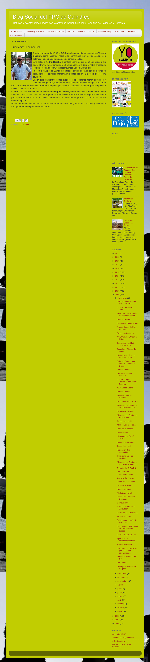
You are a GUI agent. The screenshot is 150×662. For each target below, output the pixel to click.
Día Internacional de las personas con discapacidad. (127, 550)
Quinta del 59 (122, 503)
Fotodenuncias (16, 35)
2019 (117, 257)
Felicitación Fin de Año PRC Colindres (126, 302)
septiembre (123, 581)
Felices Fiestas (123, 370)
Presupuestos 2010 (125, 333)
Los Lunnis (121, 563)
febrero (121, 607)
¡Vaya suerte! (122, 432)
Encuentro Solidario (125, 442)
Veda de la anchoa (125, 429)
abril (120, 600)
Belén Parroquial (124, 489)
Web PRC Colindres (86, 31)
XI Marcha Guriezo (128, 200)
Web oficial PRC (119, 634)
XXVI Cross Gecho (125, 388)
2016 (117, 268)
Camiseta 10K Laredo (126, 535)
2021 (117, 253)
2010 (117, 291)
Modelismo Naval (124, 493)
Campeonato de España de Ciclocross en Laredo (127, 528)
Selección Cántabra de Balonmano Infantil (127, 314)
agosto (121, 585)
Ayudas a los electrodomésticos (126, 539)
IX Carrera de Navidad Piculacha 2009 (126, 356)
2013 (117, 280)
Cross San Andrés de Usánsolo (126, 498)
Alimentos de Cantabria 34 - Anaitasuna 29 (127, 406)
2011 (117, 287)
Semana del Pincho (125, 478)
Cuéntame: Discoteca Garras (128, 222)
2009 (117, 295)
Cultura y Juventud (55, 31)
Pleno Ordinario (123, 319)
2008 (117, 616)
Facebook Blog (104, 31)
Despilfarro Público (125, 485)
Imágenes (132, 31)
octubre (121, 577)
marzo (120, 604)
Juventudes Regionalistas (123, 638)
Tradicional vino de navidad (125, 457)
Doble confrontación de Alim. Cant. (127, 521)
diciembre (122, 298)
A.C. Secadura (118, 641)
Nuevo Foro (119, 31)
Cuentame (24, 124)
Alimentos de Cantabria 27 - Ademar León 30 (127, 463)
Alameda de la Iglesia (126, 425)
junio (120, 592)
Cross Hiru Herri (124, 446)
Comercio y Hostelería (35, 31)
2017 (117, 265)
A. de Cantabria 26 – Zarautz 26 (126, 507)
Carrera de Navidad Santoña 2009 (125, 344)
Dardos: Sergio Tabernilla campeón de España (128, 381)
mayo (120, 596)
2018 (117, 261)
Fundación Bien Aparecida (123, 451)
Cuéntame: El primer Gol (127, 323)
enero (120, 611)
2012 (117, 283)
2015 (117, 272)
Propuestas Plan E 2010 (127, 401)
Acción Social (16, 31)
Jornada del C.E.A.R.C (127, 468)
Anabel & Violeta (124, 516)
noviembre (122, 573)
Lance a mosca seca (126, 482)
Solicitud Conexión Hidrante (125, 396)
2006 (117, 623)
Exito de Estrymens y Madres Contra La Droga (126, 363)
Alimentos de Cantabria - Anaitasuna (127, 416)
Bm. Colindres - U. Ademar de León (125, 473)
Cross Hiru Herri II (124, 421)
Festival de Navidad (125, 411)
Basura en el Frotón (125, 544)
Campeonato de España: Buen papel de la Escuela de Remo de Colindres (131, 173)
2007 (117, 620)
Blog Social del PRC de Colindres (51, 17)
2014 (117, 276)
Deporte (70, 31)
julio (120, 589)
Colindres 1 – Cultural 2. (127, 513)
